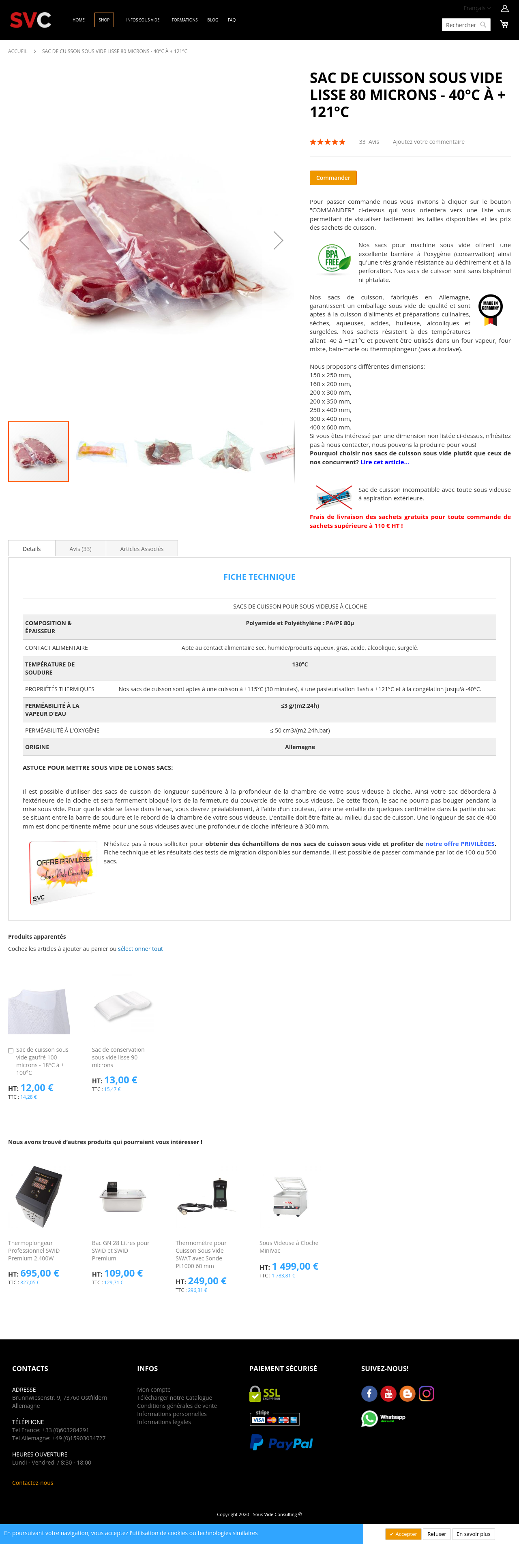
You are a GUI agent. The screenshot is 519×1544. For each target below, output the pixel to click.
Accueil (18, 51)
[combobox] (466, 24)
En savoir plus (474, 1534)
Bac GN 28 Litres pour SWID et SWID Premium (121, 1250)
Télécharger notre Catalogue (174, 1397)
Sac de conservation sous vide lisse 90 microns (118, 1057)
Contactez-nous (33, 1482)
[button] (477, 8)
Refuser (436, 1534)
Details (32, 549)
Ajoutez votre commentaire (429, 141)
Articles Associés (142, 549)
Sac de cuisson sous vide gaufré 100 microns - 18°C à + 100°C (42, 1061)
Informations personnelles (172, 1414)
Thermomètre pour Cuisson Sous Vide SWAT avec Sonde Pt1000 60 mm (201, 1254)
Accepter (405, 1534)
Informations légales (164, 1422)
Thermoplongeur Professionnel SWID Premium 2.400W (34, 1250)
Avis (81, 549)
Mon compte (154, 1389)
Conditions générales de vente (177, 1405)
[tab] (32, 548)
